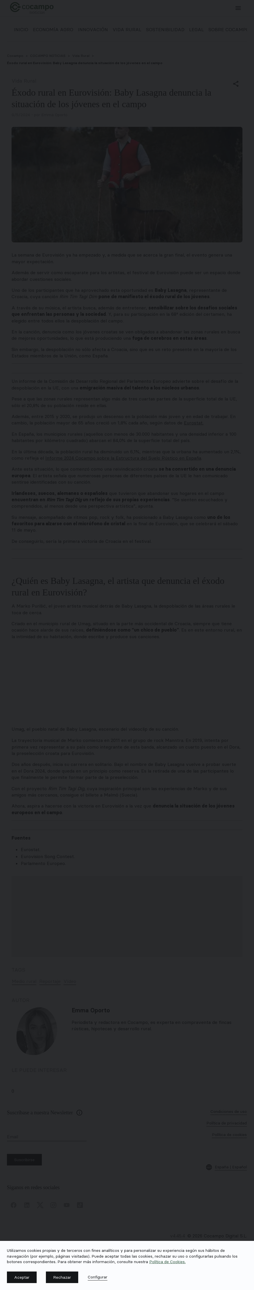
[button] (22, 1277)
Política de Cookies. (167, 1261)
